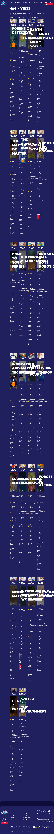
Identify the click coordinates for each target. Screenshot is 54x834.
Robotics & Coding (40, 136)
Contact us (27, 819)
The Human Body (22, 136)
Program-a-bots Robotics (40, 249)
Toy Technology (22, 25)
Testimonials (27, 817)
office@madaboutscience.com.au (45, 819)
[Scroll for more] (13, 47)
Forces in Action (40, 470)
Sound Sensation (13, 470)
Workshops (25, 2)
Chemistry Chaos (22, 248)
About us (27, 810)
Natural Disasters (31, 248)
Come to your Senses (13, 249)
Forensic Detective (13, 25)
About (12, 2)
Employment (27, 815)
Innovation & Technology (13, 360)
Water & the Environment (22, 694)
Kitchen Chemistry (40, 583)
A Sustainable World (31, 583)
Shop (51, 2)
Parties (47, 2)
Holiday (36, 2)
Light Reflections (40, 25)
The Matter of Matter (13, 136)
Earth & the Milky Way (31, 25)
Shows (31, 2)
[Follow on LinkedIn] (6, 819)
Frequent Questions (29, 813)
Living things (40, 359)
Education (18, 2)
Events (42, 2)
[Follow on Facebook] (3, 816)
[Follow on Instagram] (6, 816)
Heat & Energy (13, 694)
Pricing (12, 819)
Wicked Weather (31, 136)
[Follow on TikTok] (3, 819)
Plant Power (31, 470)
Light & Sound (31, 359)
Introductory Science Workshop (23, 583)
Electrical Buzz (22, 470)
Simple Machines (13, 583)
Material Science (22, 359)
